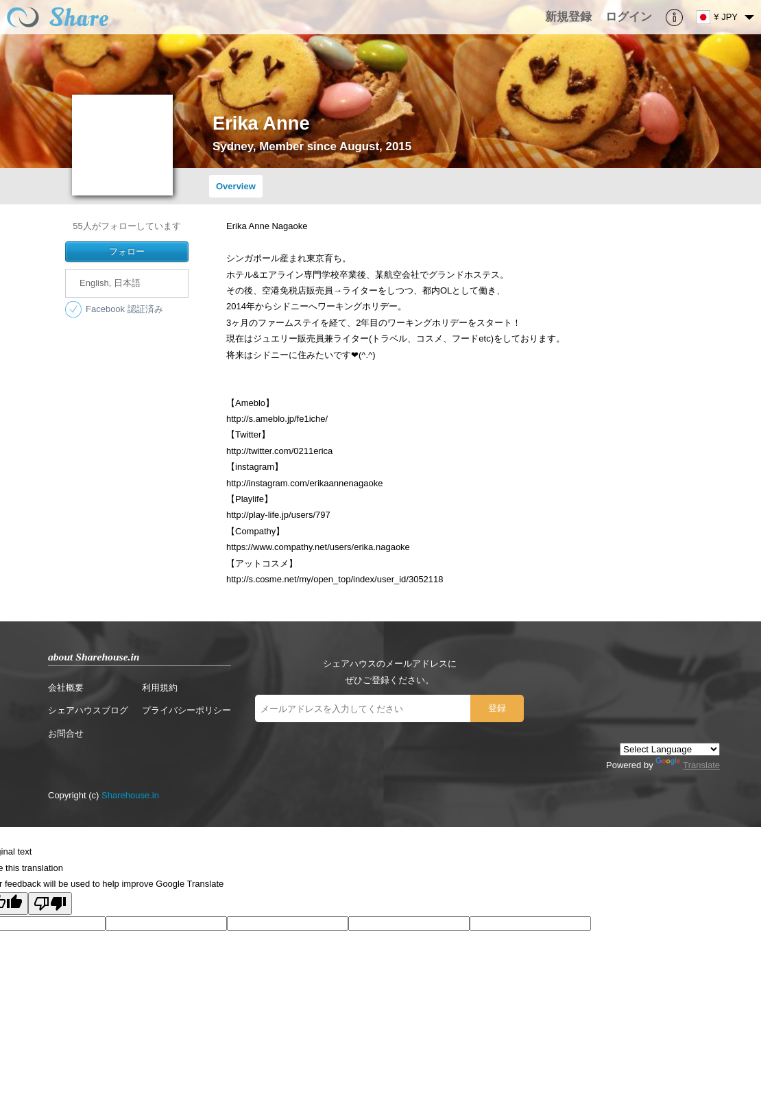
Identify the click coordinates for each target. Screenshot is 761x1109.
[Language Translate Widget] (670, 749)
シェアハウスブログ (88, 710)
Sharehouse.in (130, 795)
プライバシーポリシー (186, 710)
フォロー (127, 251)
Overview (236, 186)
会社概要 (66, 687)
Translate (687, 765)
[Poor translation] (50, 903)
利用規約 (160, 687)
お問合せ (66, 733)
